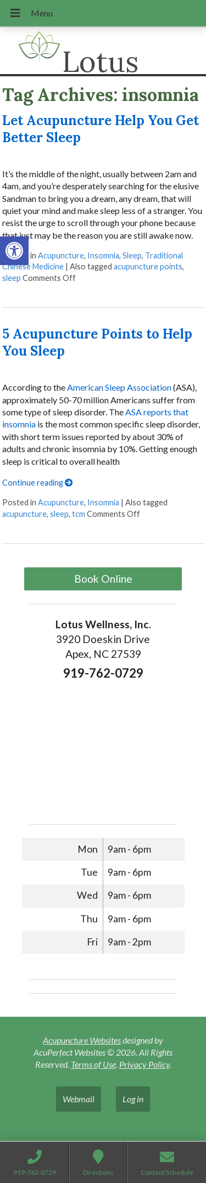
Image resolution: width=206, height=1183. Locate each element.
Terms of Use (93, 1064)
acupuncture (24, 514)
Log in (133, 1099)
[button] (14, 250)
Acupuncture (61, 255)
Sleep (132, 255)
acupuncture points (148, 266)
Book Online (103, 578)
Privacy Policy (144, 1064)
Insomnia (103, 255)
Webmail (78, 1099)
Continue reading (37, 482)
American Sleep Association (118, 387)
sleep (11, 278)
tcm (78, 514)
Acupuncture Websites (82, 1040)
